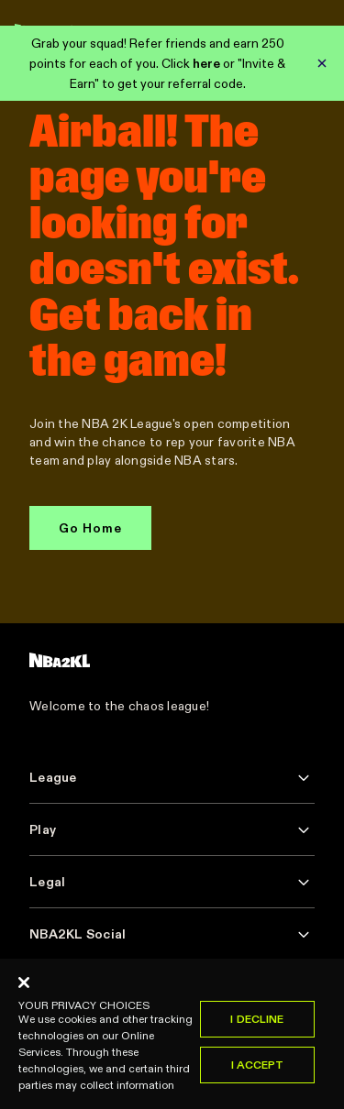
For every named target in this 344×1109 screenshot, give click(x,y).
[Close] (23, 987)
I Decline (256, 1023)
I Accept (257, 1070)
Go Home (90, 528)
